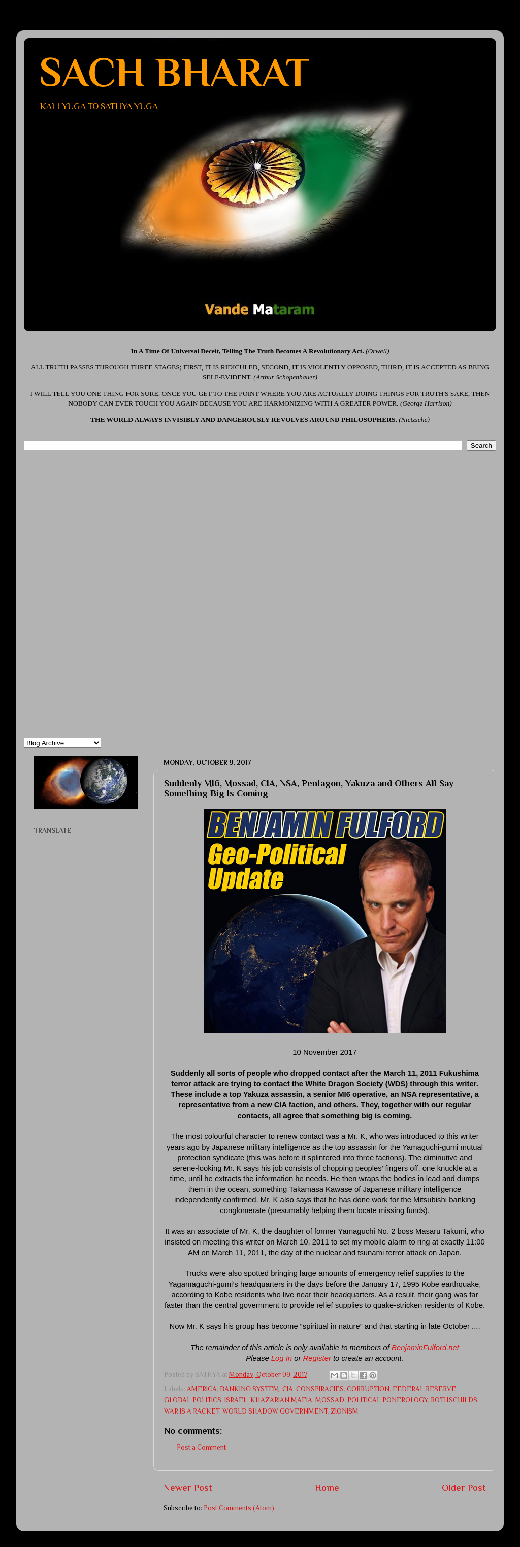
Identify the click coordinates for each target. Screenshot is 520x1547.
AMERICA (202, 1389)
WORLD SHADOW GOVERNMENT (275, 1411)
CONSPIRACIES (320, 1389)
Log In (281, 1358)
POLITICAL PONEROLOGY (387, 1400)
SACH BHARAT (174, 72)
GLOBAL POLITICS (192, 1400)
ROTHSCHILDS (454, 1400)
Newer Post (188, 1487)
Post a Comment (201, 1447)
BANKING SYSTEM (249, 1389)
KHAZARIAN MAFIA (281, 1400)
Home (327, 1487)
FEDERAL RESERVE (424, 1389)
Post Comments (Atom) (239, 1508)
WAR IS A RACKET (191, 1411)
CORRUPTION (368, 1389)
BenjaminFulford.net (425, 1347)
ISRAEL (235, 1400)
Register (317, 1358)
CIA (287, 1389)
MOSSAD (329, 1400)
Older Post (464, 1487)
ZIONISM (345, 1411)
